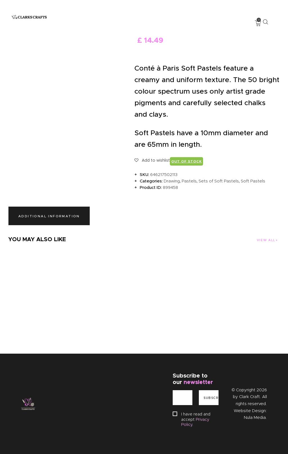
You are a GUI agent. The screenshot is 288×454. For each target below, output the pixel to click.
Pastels (189, 181)
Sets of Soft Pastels (219, 181)
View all (265, 240)
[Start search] (265, 22)
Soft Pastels (253, 181)
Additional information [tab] (49, 216)
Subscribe (211, 398)
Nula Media (255, 417)
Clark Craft (249, 396)
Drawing (172, 181)
